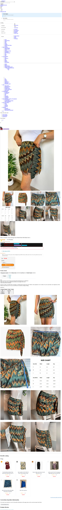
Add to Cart (7, 265)
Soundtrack (6, 51)
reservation (3, 29)
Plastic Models (7, 65)
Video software (16, 35)
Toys (5, 57)
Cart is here (16, 27)
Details (15, 247)
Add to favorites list (5, 267)
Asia (5, 55)
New (10, 243)
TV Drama (16, 38)
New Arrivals (3, 27)
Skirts (10, 276)
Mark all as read (3, 11)
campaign (3, 25)
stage (5, 42)
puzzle (6, 60)
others (6, 41)
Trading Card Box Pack (9, 66)
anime (15, 36)
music (6, 39)
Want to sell (3, 32)
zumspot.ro (3, 0)
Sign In (1, 5)
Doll (5, 59)
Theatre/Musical (7, 52)
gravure (6, 46)
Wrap (10, 277)
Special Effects (7, 40)
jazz (5, 53)
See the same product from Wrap (56, 497)
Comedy (6, 44)
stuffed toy (6, 58)
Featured (2, 31)
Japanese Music (7, 48)
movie (15, 37)
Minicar (6, 61)
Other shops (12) (6, 251)
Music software (5, 47)
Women (2, 36)
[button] (31, 10)
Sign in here (16, 25)
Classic (6, 49)
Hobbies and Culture (8, 45)
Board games (7, 62)
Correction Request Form (4, 504)
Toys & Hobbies (5, 56)
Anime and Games (8, 50)
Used (14, 245)
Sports (6, 43)
